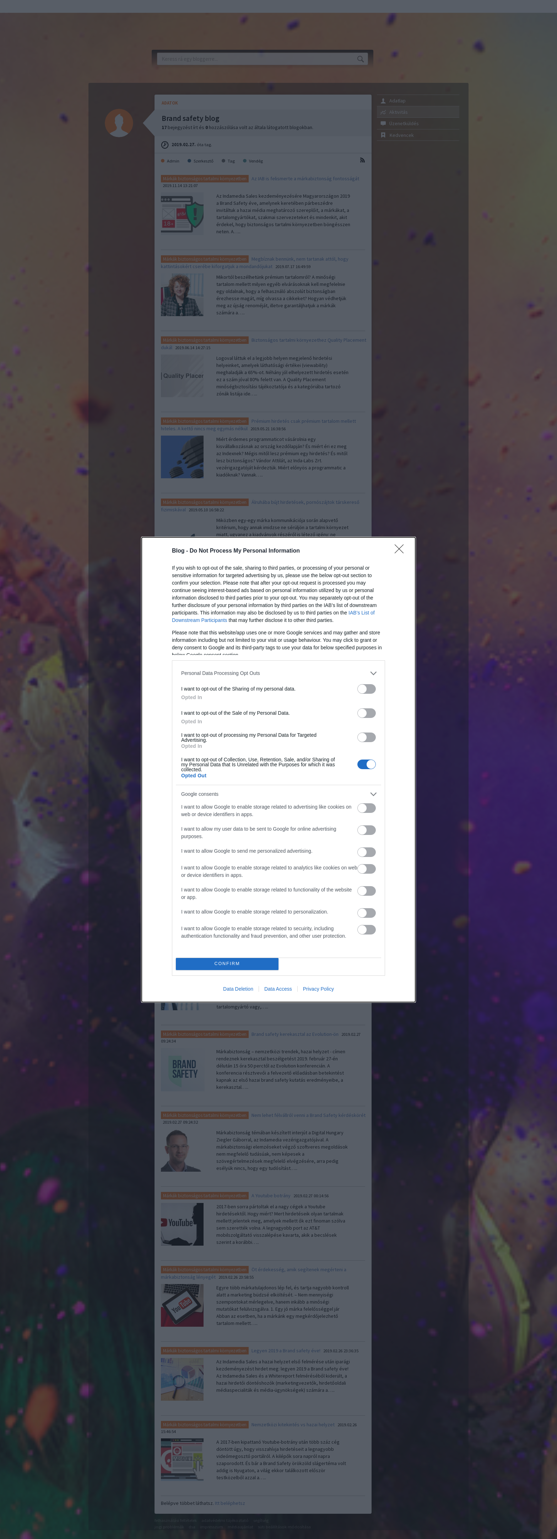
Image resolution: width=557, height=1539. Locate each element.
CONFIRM (227, 963)
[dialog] (278, 769)
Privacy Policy (318, 989)
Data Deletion (238, 989)
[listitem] (278, 673)
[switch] (366, 689)
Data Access (278, 989)
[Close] (401, 551)
